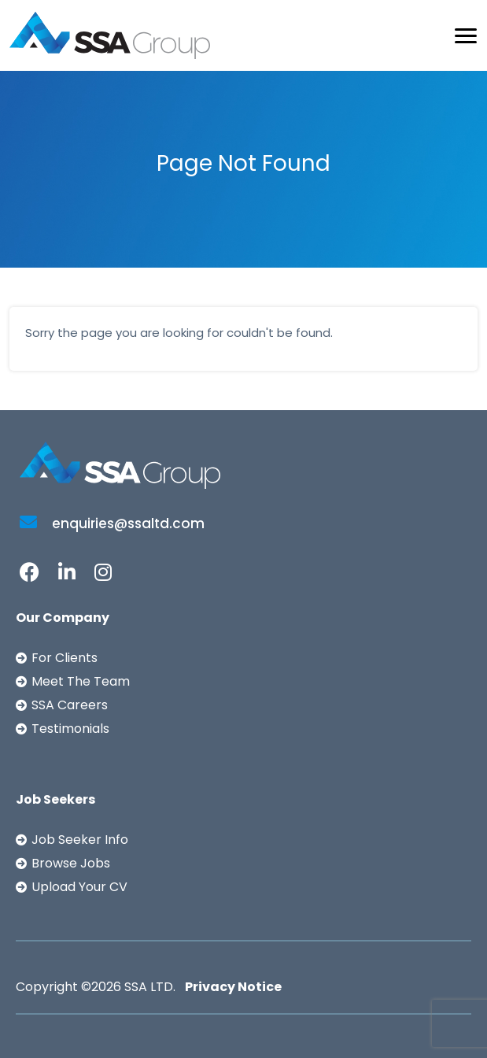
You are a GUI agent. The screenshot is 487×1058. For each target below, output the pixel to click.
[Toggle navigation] (466, 36)
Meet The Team (80, 681)
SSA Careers (69, 705)
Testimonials (70, 729)
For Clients (64, 658)
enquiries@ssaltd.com (112, 523)
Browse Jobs (70, 863)
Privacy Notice (233, 987)
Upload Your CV (79, 887)
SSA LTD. (149, 987)
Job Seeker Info (79, 839)
